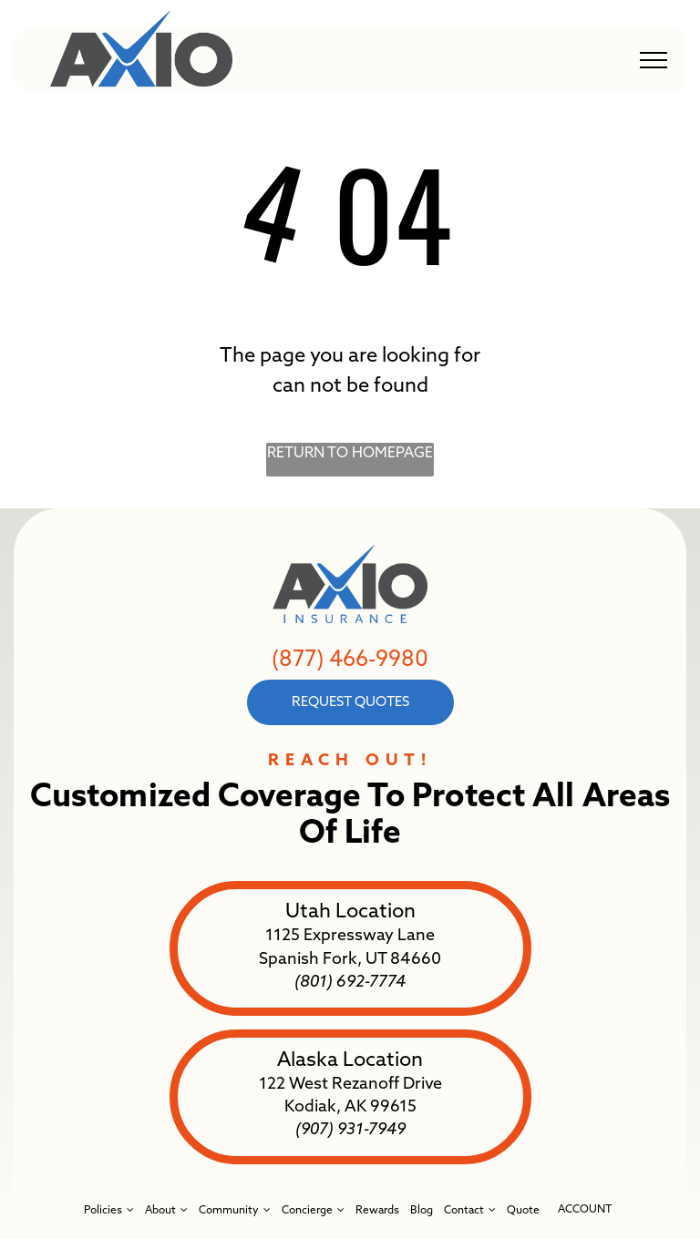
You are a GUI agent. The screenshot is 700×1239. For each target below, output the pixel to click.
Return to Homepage (350, 453)
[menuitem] (109, 1210)
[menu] (653, 60)
